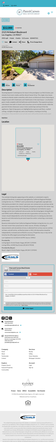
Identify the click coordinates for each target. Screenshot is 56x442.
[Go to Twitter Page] (10, 318)
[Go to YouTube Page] (6, 318)
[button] (28, 308)
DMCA (24, 390)
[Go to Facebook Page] (3, 318)
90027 (18, 35)
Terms (22, 305)
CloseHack (33, 397)
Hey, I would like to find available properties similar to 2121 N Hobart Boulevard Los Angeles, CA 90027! (28, 297)
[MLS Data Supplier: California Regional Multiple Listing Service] (28, 417)
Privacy (26, 305)
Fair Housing (41, 390)
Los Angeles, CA (8, 35)
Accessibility (32, 390)
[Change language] (3, 2)
